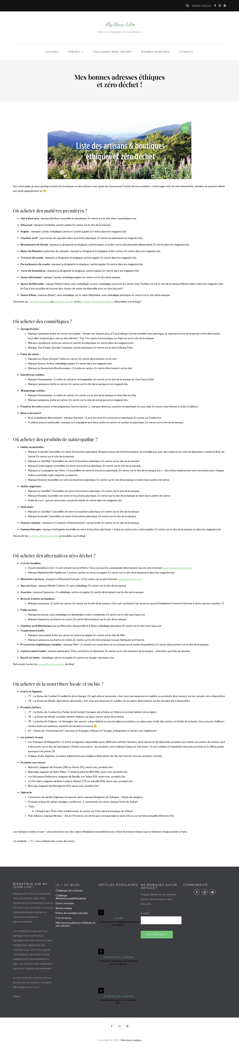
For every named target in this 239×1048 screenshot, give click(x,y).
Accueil (52, 51)
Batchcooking (64, 908)
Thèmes (74, 51)
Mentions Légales (131, 1040)
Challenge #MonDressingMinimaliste (71, 897)
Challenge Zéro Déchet (112, 51)
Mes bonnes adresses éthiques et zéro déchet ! (75, 924)
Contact (186, 51)
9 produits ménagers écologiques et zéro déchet (118, 962)
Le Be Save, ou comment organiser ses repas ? (119, 923)
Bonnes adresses (156, 51)
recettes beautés (39, 301)
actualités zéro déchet (51, 664)
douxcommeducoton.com (177, 567)
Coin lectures (63, 917)
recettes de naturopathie (44, 535)
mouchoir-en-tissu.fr (130, 579)
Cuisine (118, 918)
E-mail (145, 913)
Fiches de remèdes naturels (72, 912)
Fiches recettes (65, 903)
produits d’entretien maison (97, 301)
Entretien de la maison (119, 957)
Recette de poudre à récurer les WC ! (118, 1001)
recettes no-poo (64, 301)
